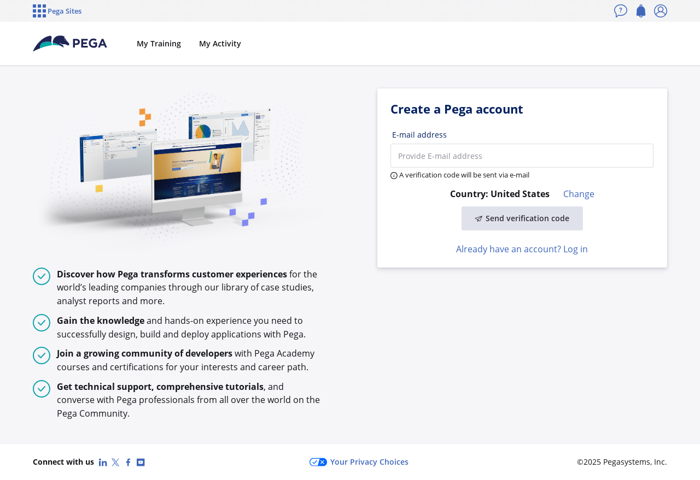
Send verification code (522, 218)
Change (578, 194)
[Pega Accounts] (70, 44)
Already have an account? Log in (522, 249)
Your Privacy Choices (359, 462)
